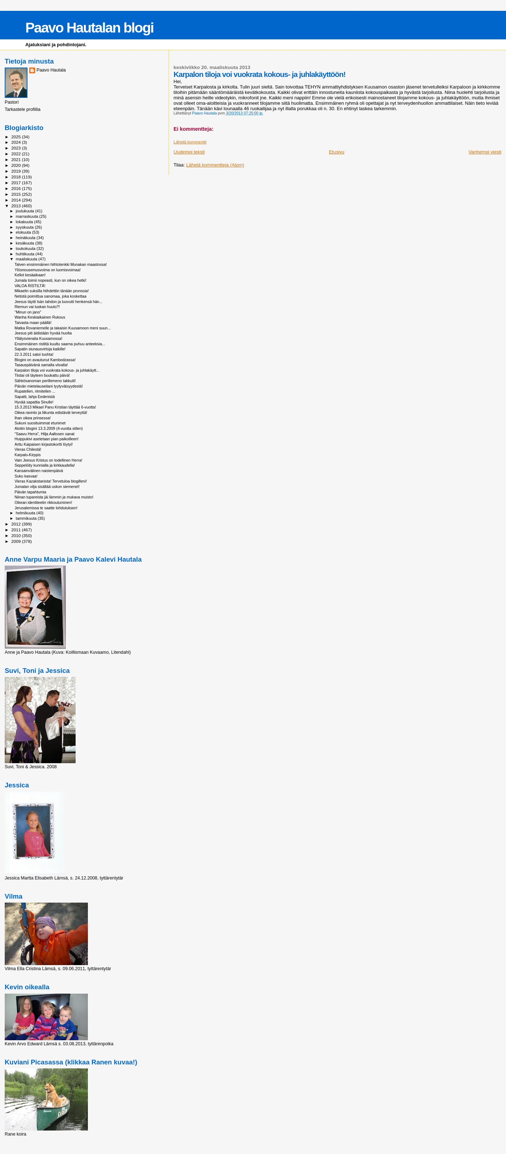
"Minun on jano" (27, 312)
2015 (16, 194)
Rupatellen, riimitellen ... (34, 391)
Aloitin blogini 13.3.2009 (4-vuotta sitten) (48, 428)
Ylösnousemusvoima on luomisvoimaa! (47, 270)
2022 (16, 153)
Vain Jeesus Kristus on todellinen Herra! (48, 460)
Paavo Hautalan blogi (89, 27)
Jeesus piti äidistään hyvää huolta (43, 333)
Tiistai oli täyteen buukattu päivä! (42, 375)
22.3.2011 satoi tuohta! (34, 354)
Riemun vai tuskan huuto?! (37, 306)
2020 (16, 165)
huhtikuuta (25, 254)
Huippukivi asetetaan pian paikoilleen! (46, 439)
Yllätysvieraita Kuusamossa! (38, 338)
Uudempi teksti (189, 152)
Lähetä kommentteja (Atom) (215, 165)
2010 (16, 535)
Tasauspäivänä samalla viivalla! (41, 365)
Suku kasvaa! (26, 476)
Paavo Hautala (51, 70)
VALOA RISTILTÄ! (29, 286)
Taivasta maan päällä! (32, 322)
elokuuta (24, 232)
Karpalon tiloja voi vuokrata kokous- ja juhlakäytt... (56, 370)
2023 (16, 148)
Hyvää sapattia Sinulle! (34, 402)
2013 (16, 205)
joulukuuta (25, 211)
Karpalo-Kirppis (27, 455)
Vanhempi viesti (484, 152)
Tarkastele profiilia (23, 109)
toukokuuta (26, 248)
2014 (16, 200)
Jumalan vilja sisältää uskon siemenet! (47, 486)
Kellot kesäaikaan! (30, 275)
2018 (16, 176)
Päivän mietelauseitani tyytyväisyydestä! (48, 386)
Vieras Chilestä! (27, 449)
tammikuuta (27, 518)
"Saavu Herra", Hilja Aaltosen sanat (44, 434)
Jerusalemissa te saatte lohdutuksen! (45, 508)
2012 (16, 524)
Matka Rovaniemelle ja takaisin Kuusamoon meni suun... (62, 328)
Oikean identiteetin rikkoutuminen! (43, 502)
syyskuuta (25, 227)
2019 (16, 171)
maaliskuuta (27, 259)
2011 (16, 529)
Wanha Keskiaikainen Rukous (39, 317)
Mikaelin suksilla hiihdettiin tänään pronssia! (51, 291)
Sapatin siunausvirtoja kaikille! (39, 349)
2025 (16, 136)
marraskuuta (27, 216)
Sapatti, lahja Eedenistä (34, 396)
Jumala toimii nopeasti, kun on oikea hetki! (50, 280)
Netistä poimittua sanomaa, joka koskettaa (50, 296)
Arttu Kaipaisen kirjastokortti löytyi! (43, 444)
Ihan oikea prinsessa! (32, 418)
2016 (16, 188)
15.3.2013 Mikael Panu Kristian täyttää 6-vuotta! (55, 407)
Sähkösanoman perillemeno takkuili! (45, 381)
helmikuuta (26, 513)
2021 (16, 159)
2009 (16, 541)
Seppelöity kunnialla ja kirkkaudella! (44, 465)
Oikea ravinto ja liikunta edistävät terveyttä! (50, 412)
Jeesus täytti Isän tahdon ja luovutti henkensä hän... (58, 301)
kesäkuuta (25, 243)
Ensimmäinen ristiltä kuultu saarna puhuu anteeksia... (59, 344)
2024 (16, 142)
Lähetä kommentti (190, 142)
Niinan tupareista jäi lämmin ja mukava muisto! (53, 497)
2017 (16, 182)
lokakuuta (25, 222)
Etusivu (336, 152)
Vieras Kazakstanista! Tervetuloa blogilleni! (50, 481)
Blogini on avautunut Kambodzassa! (45, 360)
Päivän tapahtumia (30, 492)
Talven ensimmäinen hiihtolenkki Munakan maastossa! (60, 264)
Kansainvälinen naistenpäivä (38, 470)
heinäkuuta (26, 237)
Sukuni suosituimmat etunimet (39, 423)
